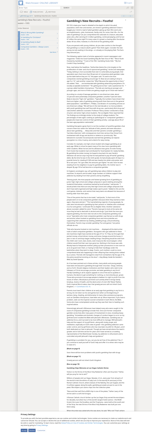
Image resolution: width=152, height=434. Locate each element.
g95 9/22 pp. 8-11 (25, 16)
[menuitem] (132, 7)
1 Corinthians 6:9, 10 (85, 289)
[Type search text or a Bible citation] (38, 7)
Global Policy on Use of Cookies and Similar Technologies (82, 423)
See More (56, 52)
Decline (32, 430)
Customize (41, 430)
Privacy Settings (42, 425)
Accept (24, 430)
